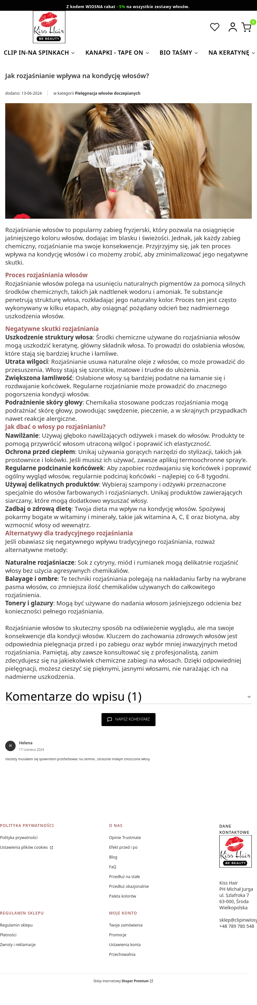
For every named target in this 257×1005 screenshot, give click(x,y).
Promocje (117, 935)
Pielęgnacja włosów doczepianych (108, 93)
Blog (113, 857)
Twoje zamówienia (125, 925)
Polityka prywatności (19, 837)
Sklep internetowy (121, 981)
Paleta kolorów (122, 896)
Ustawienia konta (125, 944)
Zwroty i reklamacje (17, 944)
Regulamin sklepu (16, 925)
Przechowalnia (122, 954)
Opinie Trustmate (125, 837)
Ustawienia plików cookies (24, 847)
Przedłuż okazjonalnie (129, 886)
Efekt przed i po (123, 847)
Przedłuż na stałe (124, 876)
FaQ (112, 867)
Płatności (8, 935)
